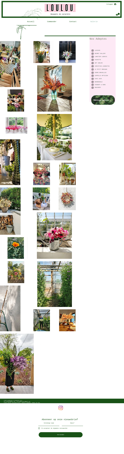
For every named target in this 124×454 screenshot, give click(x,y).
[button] (118, 14)
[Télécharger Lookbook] (103, 100)
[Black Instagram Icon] (92, 66)
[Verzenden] (61, 434)
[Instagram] (61, 408)
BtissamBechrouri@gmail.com (23, 401)
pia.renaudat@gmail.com (9, 401)
